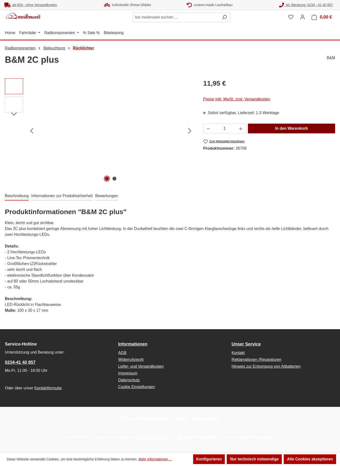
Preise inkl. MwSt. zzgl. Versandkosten (236, 99)
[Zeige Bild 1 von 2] (107, 179)
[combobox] (176, 17)
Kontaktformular (48, 388)
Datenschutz (129, 380)
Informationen (132, 344)
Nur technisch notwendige (254, 459)
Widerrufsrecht (130, 359)
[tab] (17, 196)
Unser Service (246, 344)
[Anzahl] (224, 128)
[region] (99, 130)
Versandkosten (155, 437)
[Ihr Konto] (302, 17)
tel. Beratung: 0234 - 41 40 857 (306, 5)
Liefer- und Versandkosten (141, 366)
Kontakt (238, 353)
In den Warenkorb (291, 128)
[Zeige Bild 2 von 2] (114, 179)
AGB (122, 353)
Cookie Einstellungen (136, 387)
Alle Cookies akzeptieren (310, 459)
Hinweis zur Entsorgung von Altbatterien (266, 366)
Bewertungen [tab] (106, 196)
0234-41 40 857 (20, 362)
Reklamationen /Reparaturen (257, 359)
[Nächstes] (189, 131)
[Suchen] (224, 17)
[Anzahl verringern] (208, 128)
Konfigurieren (209, 459)
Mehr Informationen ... (155, 459)
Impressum (127, 373)
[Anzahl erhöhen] (241, 128)
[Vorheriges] (31, 131)
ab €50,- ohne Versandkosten (30, 5)
